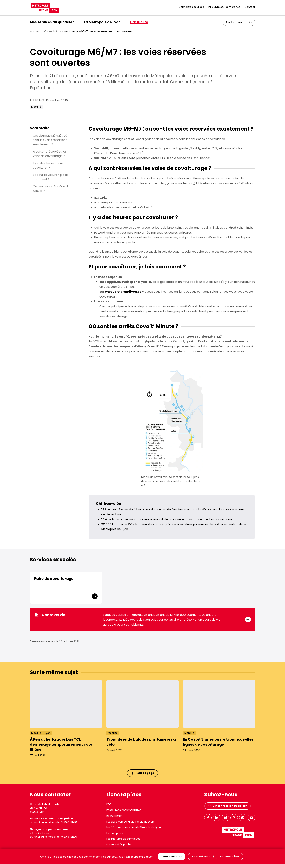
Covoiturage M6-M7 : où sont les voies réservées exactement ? (50, 139)
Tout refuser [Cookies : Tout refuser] (201, 856)
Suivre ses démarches (224, 7)
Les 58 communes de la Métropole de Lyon (133, 827)
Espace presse (115, 833)
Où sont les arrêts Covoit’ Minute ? (51, 188)
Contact (249, 7)
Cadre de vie (49, 614)
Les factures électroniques (123, 839)
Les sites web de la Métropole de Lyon (130, 821)
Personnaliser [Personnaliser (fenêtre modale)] (229, 856)
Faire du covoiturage (53, 578)
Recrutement (114, 816)
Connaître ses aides (191, 7)
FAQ (108, 804)
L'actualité (139, 22)
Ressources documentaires (123, 810)
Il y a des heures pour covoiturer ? (48, 165)
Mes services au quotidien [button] (54, 22)
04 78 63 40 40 (39, 833)
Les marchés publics (119, 844)
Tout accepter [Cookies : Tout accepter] (171, 856)
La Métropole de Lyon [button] (104, 22)
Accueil (34, 31)
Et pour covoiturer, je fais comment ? (50, 177)
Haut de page (142, 773)
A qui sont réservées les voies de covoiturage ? (50, 153)
